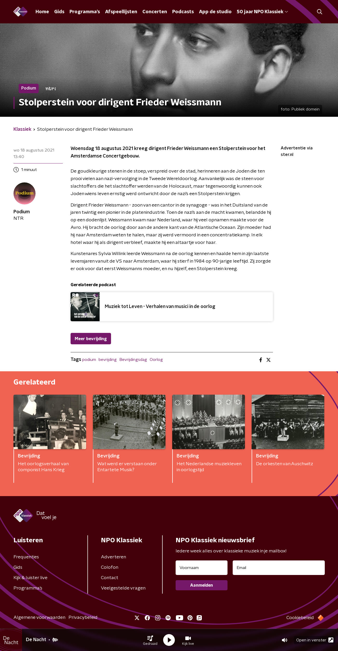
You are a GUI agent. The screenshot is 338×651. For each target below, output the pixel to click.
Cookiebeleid (300, 617)
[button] (150, 640)
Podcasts (183, 12)
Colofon (109, 567)
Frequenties (26, 557)
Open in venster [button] (314, 640)
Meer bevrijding (91, 339)
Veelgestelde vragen (123, 588)
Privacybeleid (83, 617)
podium (89, 360)
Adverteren (113, 557)
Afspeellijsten (121, 12)
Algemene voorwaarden (39, 617)
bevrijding (108, 360)
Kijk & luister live (30, 577)
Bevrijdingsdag (133, 360)
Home (42, 12)
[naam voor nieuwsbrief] (201, 567)
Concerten (154, 12)
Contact (109, 577)
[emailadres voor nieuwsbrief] (279, 567)
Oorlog (156, 360)
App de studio (215, 12)
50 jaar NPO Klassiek (262, 12)
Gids (59, 12)
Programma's (85, 12)
